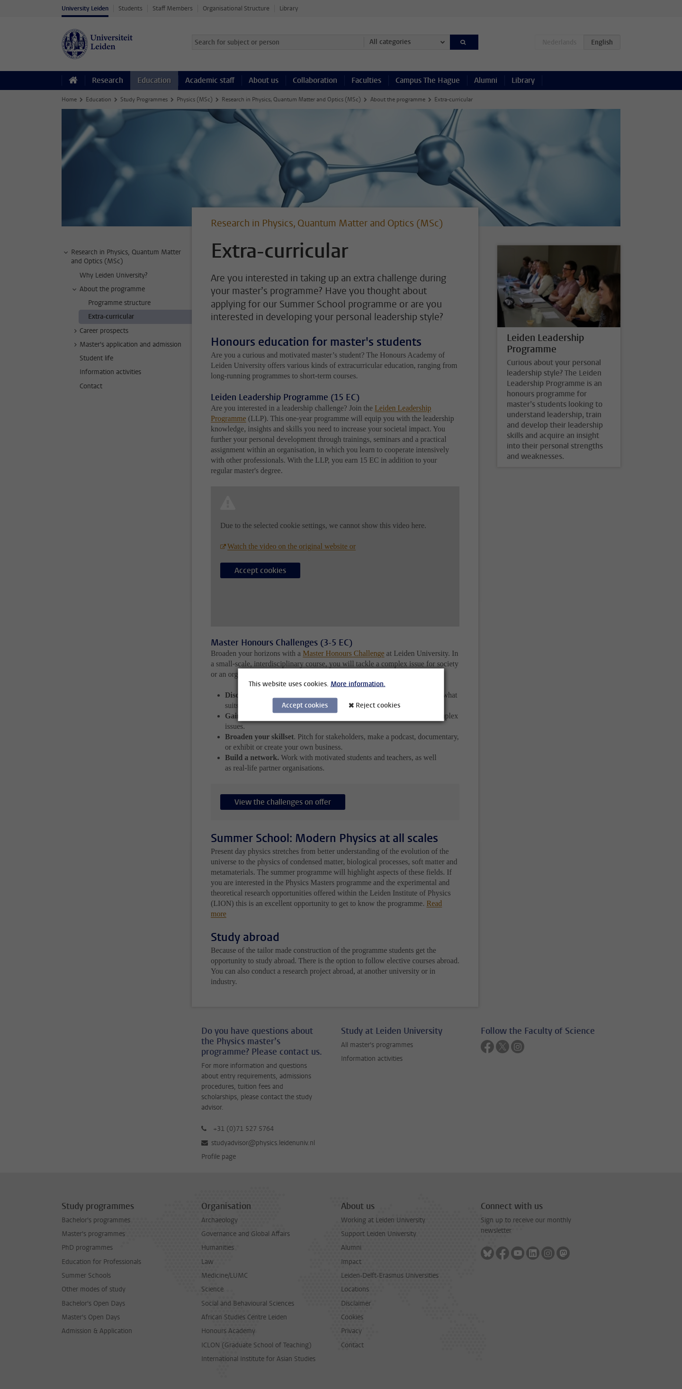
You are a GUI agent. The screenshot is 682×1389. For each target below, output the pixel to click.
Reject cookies (378, 704)
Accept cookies (305, 704)
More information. (358, 683)
